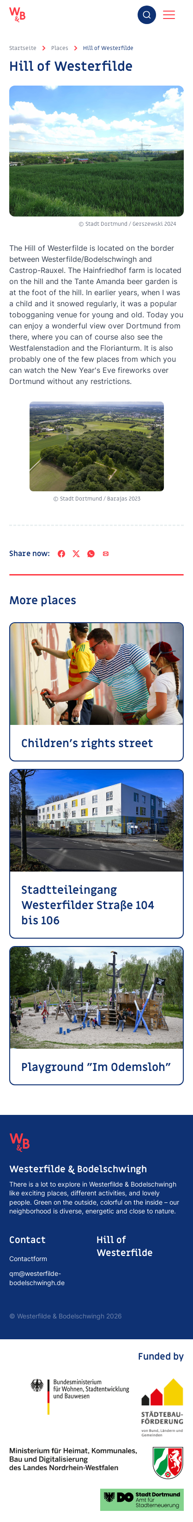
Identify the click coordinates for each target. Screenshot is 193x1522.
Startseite (22, 48)
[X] (76, 553)
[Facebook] (61, 553)
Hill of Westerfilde (108, 48)
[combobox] (147, 15)
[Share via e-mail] (105, 553)
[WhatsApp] (91, 553)
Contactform (28, 1258)
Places (59, 48)
